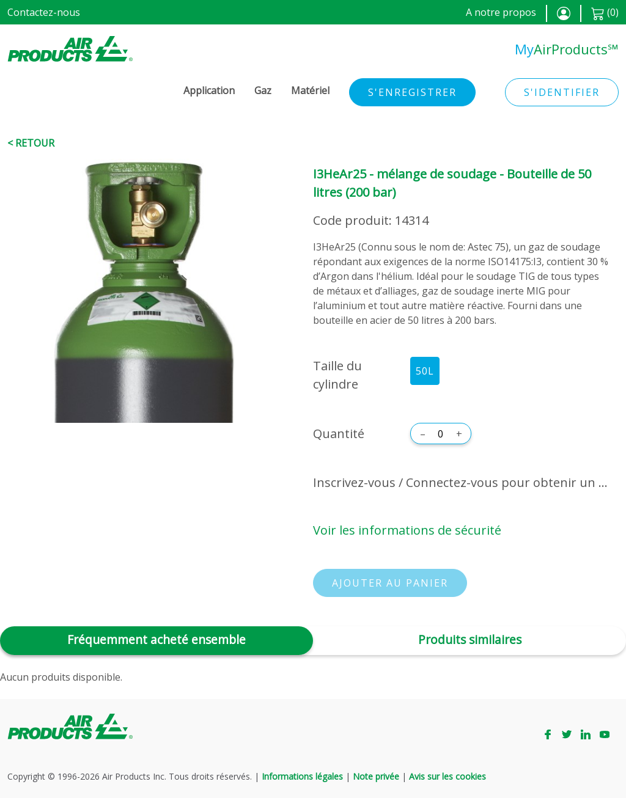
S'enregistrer (412, 92)
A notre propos (501, 12)
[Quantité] (440, 434)
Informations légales (302, 776)
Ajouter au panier (390, 583)
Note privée (376, 776)
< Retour (30, 143)
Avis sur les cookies (447, 776)
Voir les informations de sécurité (407, 530)
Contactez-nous (43, 12)
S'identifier (562, 92)
